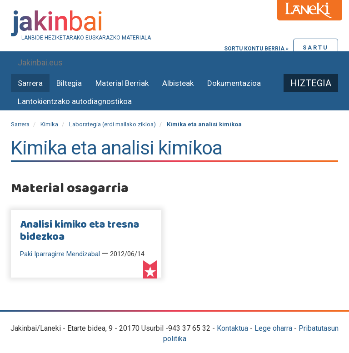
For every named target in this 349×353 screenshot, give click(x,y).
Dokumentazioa (234, 83)
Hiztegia (310, 83)
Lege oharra (273, 328)
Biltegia (69, 83)
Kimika (49, 124)
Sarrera (30, 83)
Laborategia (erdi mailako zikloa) (112, 124)
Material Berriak (122, 83)
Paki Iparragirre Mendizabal (60, 254)
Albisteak (178, 83)
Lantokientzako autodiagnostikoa (75, 101)
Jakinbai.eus (40, 62)
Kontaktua (232, 328)
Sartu (316, 47)
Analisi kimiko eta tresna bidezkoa (79, 230)
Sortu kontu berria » (256, 48)
